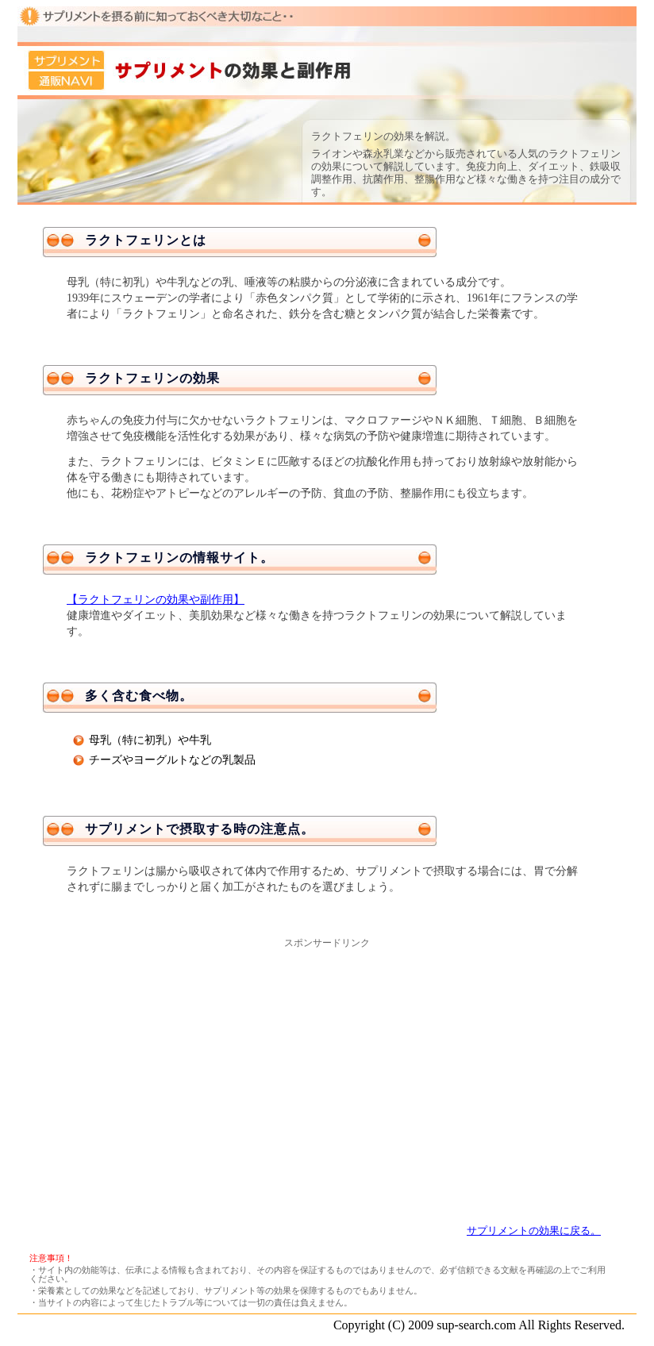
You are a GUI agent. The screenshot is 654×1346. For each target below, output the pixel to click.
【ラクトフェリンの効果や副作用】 (155, 600)
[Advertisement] (327, 1061)
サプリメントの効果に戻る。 (534, 1230)
